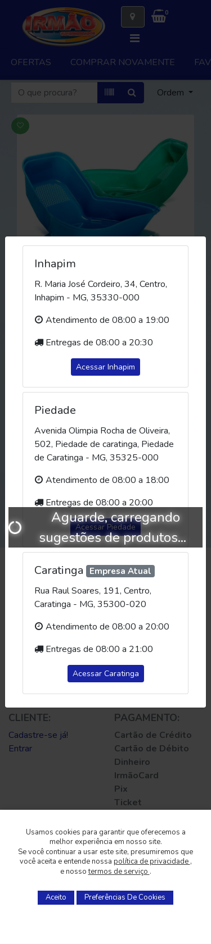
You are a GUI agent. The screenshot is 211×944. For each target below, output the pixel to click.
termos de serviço (119, 872)
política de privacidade (152, 861)
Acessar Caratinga (106, 673)
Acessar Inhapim (105, 367)
